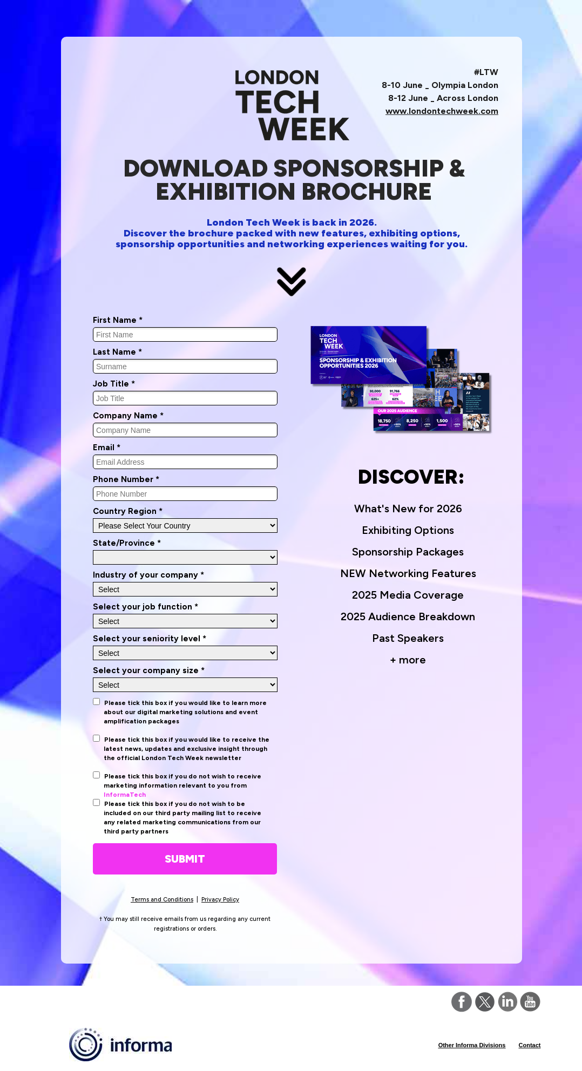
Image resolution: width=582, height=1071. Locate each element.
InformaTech (125, 794)
